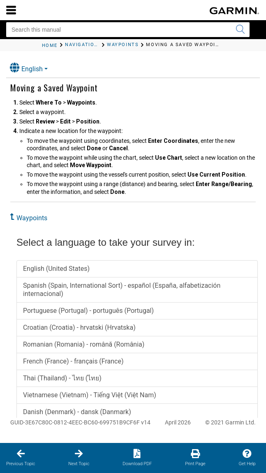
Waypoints (31, 218)
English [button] (26, 68)
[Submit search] (240, 29)
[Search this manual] (128, 29)
